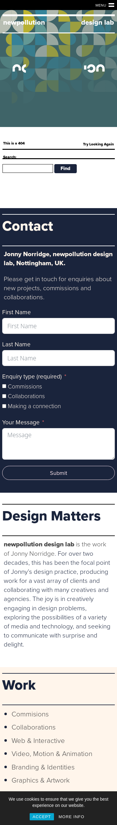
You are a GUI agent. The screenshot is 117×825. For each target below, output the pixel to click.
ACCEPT (42, 816)
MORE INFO (72, 816)
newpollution (24, 22)
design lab (97, 22)
